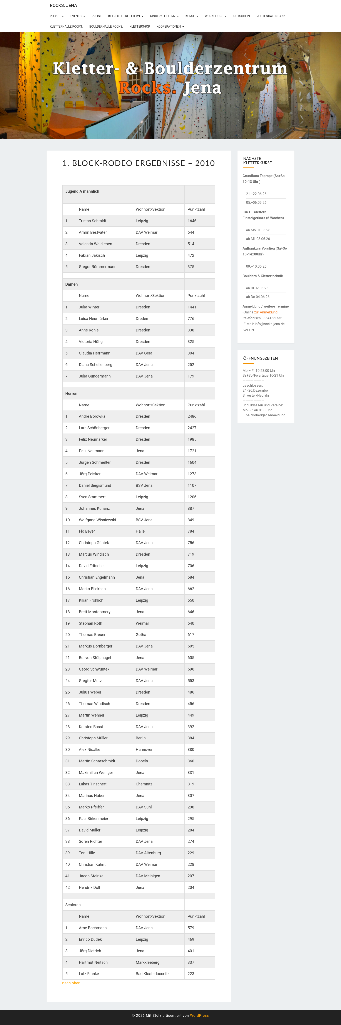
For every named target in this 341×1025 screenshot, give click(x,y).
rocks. (55, 16)
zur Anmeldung (266, 312)
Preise (97, 16)
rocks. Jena (63, 5)
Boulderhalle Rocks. (106, 26)
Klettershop (139, 26)
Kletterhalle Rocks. (66, 26)
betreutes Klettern (124, 16)
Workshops (214, 16)
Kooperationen (169, 26)
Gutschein (241, 16)
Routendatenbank (271, 16)
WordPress (199, 1015)
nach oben (71, 983)
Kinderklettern (162, 16)
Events (76, 16)
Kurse (190, 16)
